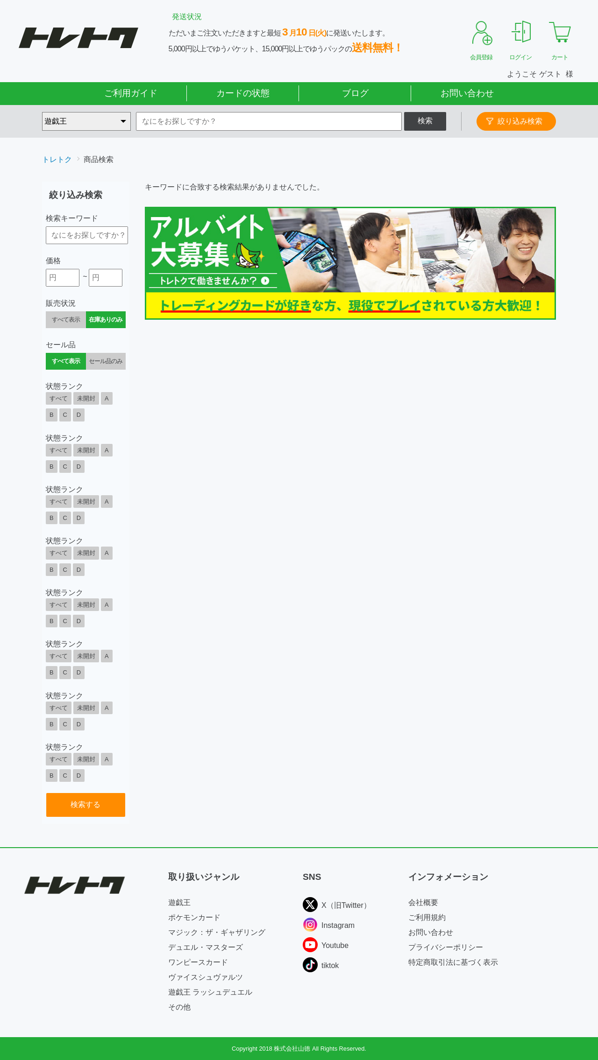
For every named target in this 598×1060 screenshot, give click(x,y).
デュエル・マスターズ (205, 947)
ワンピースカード (198, 962)
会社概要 (423, 902)
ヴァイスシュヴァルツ (205, 977)
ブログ (355, 93)
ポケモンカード (194, 917)
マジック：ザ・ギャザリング (216, 932)
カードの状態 (243, 93)
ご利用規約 (427, 917)
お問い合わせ (467, 93)
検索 (425, 121)
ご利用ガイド (130, 93)
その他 (179, 1007)
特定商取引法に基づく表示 (453, 962)
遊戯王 (179, 902)
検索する (85, 804)
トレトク (57, 159)
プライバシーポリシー (445, 947)
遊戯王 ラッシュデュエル (210, 992)
